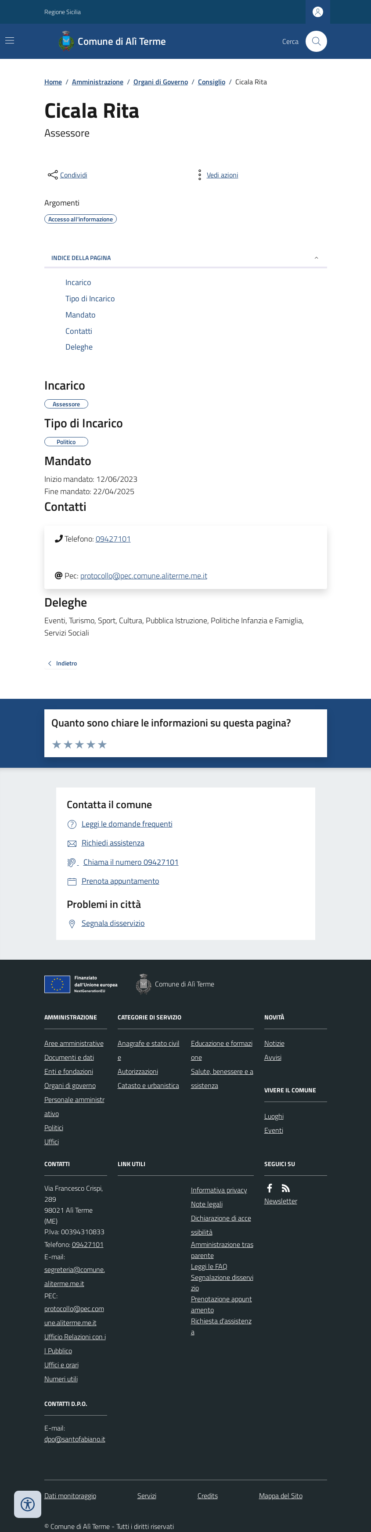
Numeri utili (61, 1378)
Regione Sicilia (62, 11)
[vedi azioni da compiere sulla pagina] (215, 175)
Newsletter (280, 1201)
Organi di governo (70, 1085)
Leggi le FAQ (209, 1266)
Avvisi (272, 1057)
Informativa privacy (219, 1190)
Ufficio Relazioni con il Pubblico (75, 1343)
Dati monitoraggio (70, 1495)
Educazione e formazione (221, 1050)
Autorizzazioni (138, 1071)
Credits (208, 1495)
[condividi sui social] (66, 175)
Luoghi (274, 1116)
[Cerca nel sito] (313, 41)
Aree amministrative (74, 1043)
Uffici (51, 1141)
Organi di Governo (160, 81)
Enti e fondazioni (68, 1071)
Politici (53, 1127)
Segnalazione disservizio (222, 1283)
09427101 (113, 539)
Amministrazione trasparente (222, 1250)
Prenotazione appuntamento (221, 1304)
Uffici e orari (61, 1364)
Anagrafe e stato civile (149, 1050)
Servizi (146, 1495)
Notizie (274, 1043)
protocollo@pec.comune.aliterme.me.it (143, 576)
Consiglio (211, 81)
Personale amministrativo (74, 1106)
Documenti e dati (69, 1057)
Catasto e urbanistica (148, 1085)
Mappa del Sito (281, 1495)
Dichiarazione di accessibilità (221, 1225)
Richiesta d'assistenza (221, 1326)
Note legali (207, 1204)
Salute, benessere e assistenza (222, 1078)
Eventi (273, 1130)
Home (53, 81)
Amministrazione (97, 81)
